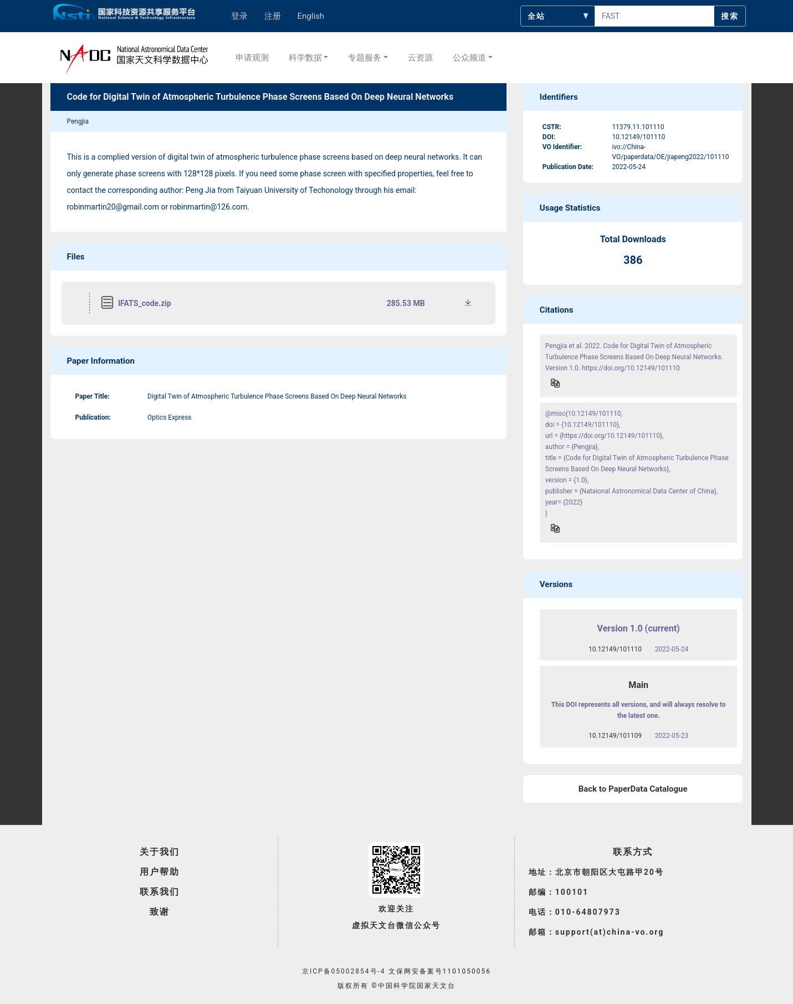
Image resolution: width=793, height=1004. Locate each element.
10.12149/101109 (615, 736)
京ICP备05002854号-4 (344, 971)
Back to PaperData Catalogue (633, 789)
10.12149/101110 (615, 649)
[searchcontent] (654, 16)
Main (638, 685)
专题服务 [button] (364, 58)
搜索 (730, 16)
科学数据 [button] (305, 58)
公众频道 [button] (469, 58)
